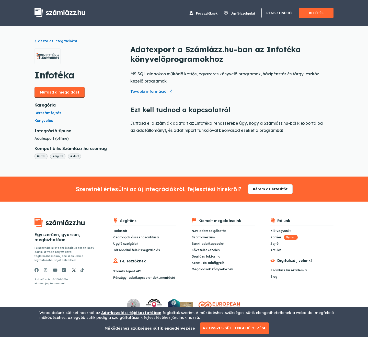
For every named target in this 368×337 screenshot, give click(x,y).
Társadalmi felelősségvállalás (136, 250)
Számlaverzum (203, 237)
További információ (148, 91)
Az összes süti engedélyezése (234, 328)
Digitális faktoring (206, 256)
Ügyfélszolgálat (243, 13)
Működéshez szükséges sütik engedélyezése (150, 328)
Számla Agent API (127, 271)
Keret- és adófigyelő (208, 263)
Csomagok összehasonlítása (136, 237)
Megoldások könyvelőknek (212, 269)
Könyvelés (43, 120)
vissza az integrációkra (55, 41)
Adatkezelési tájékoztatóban (131, 312)
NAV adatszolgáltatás (209, 231)
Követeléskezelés (206, 250)
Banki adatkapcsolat (208, 244)
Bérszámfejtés (47, 113)
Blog (273, 276)
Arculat (275, 250)
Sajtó (274, 244)
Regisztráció (279, 12)
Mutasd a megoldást (59, 92)
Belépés (316, 12)
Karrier (284, 237)
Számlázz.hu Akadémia (288, 270)
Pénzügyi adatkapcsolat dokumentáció (144, 278)
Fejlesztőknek (206, 13)
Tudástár (120, 231)
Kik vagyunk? (280, 231)
